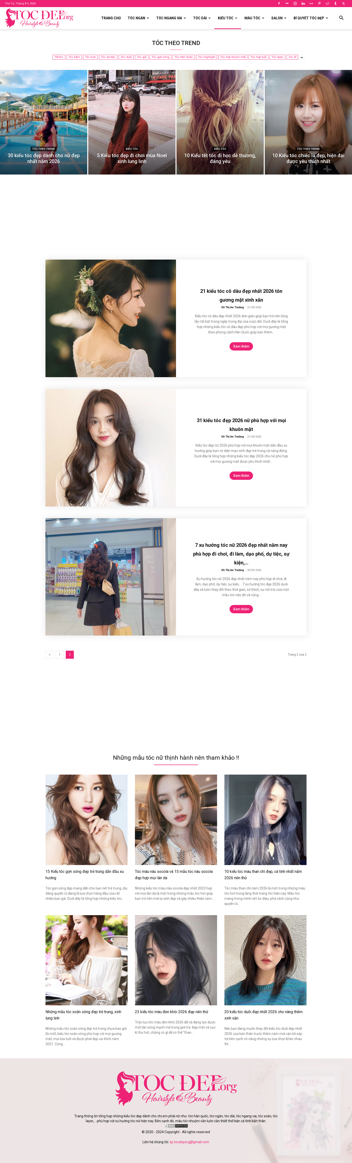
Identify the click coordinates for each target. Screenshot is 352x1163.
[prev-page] (49, 655)
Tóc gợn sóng (160, 57)
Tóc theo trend (43, 149)
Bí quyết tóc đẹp (311, 18)
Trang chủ (111, 18)
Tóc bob (90, 57)
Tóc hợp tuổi (258, 57)
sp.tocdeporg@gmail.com (189, 1141)
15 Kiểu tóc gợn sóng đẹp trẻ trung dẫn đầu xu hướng (82, 874)
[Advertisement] (176, 220)
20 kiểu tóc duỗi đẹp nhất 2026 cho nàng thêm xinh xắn (262, 1014)
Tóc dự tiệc (108, 57)
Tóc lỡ (292, 57)
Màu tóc (254, 18)
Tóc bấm (74, 57)
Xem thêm (241, 346)
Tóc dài (202, 18)
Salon (278, 18)
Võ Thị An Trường (232, 307)
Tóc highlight (206, 57)
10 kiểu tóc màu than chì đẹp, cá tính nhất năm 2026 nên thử (263, 874)
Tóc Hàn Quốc (184, 57)
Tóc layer (277, 57)
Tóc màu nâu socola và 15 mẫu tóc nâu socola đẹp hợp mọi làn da (172, 874)
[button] (341, 18)
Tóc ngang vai (171, 18)
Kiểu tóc (227, 18)
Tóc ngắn (138, 18)
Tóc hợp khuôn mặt (232, 57)
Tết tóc (59, 57)
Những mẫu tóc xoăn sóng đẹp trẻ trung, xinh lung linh (82, 1014)
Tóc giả (141, 57)
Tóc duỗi (126, 57)
